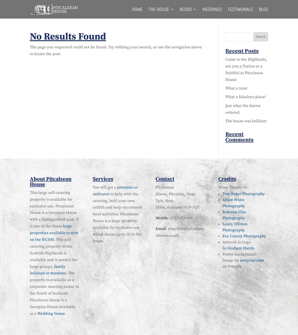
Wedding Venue (51, 313)
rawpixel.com (252, 260)
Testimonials (240, 10)
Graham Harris (241, 248)
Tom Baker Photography (243, 193)
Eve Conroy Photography (244, 236)
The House (159, 10)
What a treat (236, 88)
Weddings (212, 10)
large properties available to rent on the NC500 (54, 233)
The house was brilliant (246, 121)
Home (137, 10)
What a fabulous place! (245, 97)
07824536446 (181, 218)
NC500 (186, 10)
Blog (263, 10)
